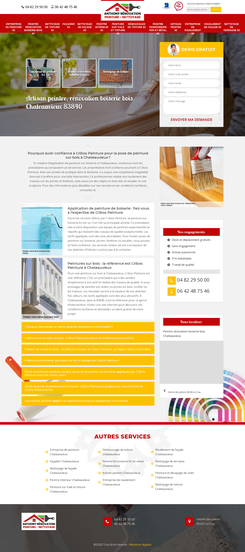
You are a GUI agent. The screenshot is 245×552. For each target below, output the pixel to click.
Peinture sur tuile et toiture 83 (118, 29)
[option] (43, 73)
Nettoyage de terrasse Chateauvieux (167, 463)
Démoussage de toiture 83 (137, 26)
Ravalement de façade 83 (212, 26)
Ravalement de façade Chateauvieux (167, 452)
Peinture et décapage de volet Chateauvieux (172, 475)
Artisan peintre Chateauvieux (119, 473)
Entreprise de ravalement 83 (192, 29)
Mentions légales (140, 544)
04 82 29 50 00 (35, 7)
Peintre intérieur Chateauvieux (68, 480)
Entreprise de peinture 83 (14, 27)
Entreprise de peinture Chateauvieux (62, 452)
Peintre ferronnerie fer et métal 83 (158, 29)
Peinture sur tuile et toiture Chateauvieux (65, 489)
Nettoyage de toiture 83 (52, 27)
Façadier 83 (68, 26)
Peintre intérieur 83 (101, 27)
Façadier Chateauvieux (62, 461)
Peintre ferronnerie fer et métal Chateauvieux (121, 463)
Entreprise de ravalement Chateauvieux (116, 482)
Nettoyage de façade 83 (84, 27)
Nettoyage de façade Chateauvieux (61, 470)
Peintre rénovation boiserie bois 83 (33, 29)
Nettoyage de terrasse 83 (231, 27)
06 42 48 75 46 (64, 7)
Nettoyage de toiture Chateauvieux (167, 487)
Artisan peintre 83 (175, 27)
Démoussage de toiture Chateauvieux (115, 452)
